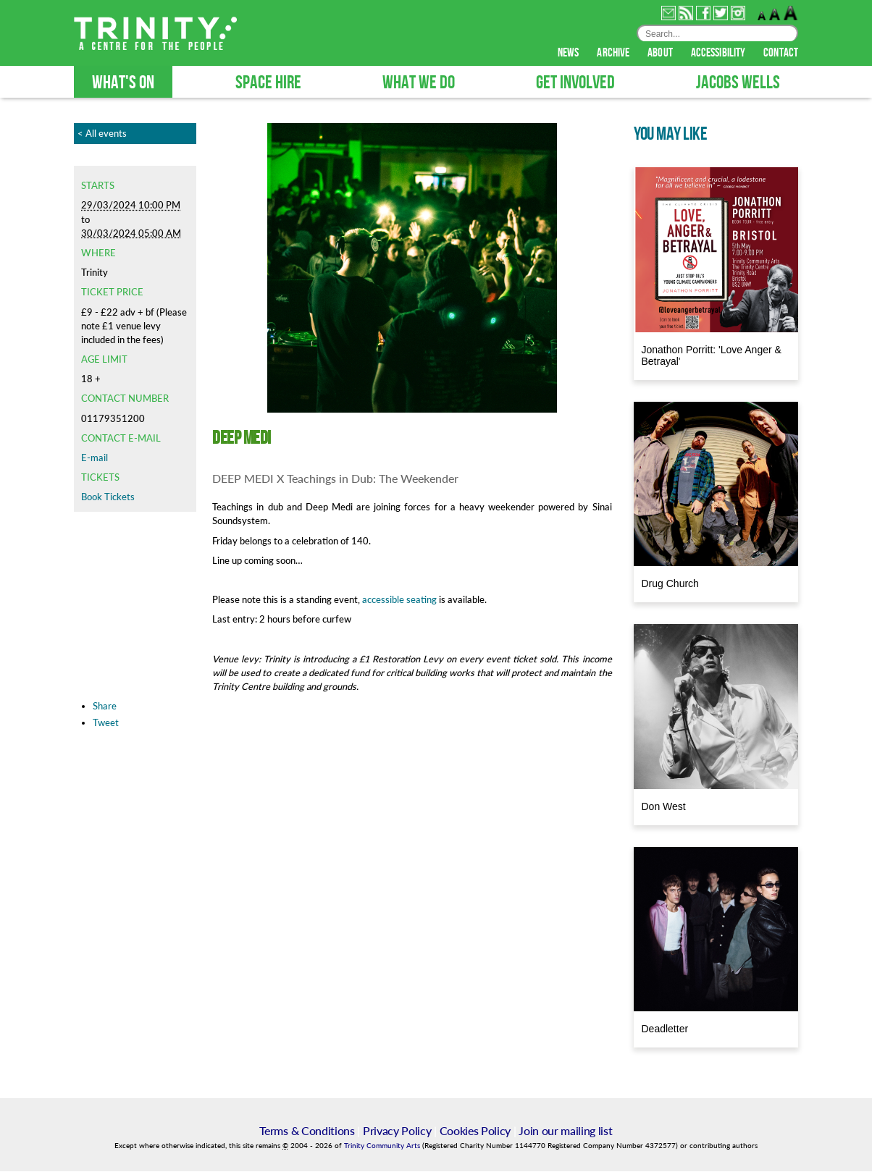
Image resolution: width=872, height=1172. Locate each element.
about (661, 53)
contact (780, 53)
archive (614, 53)
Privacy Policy (397, 1131)
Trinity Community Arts (383, 1146)
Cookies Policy (475, 1131)
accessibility (719, 53)
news (570, 53)
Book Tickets (108, 497)
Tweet (106, 723)
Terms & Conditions (306, 1131)
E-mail (94, 458)
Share (105, 706)
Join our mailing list (565, 1131)
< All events (102, 134)
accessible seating (399, 600)
